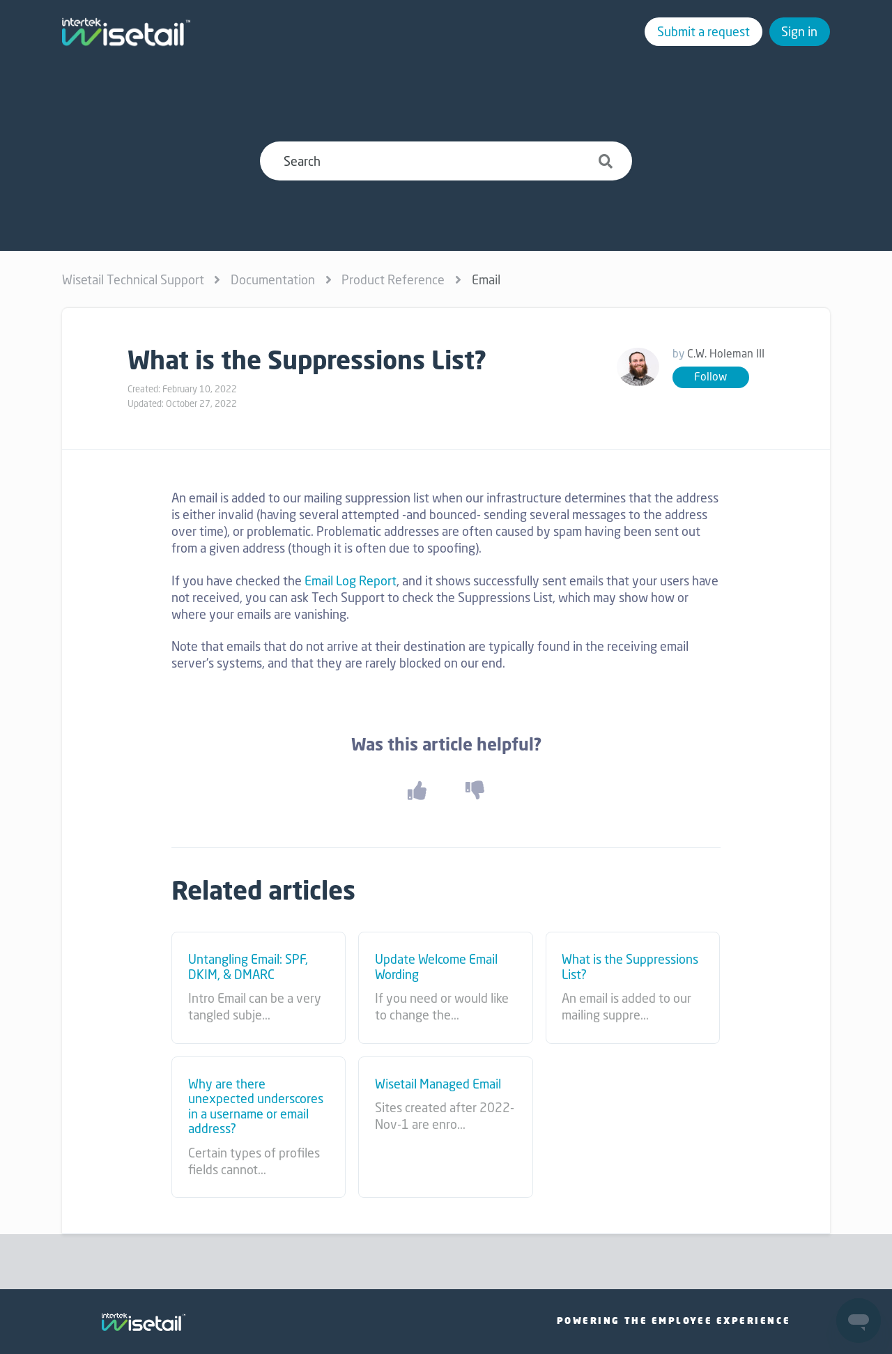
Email (486, 279)
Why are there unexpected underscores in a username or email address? (255, 1107)
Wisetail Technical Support (133, 279)
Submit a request (703, 31)
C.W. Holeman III (725, 353)
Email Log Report (351, 580)
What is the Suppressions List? (630, 967)
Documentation (273, 279)
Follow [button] (710, 376)
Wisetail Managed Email (438, 1084)
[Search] (445, 160)
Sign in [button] (799, 31)
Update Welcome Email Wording (436, 967)
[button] (417, 790)
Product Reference (393, 279)
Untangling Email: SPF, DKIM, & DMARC (248, 967)
